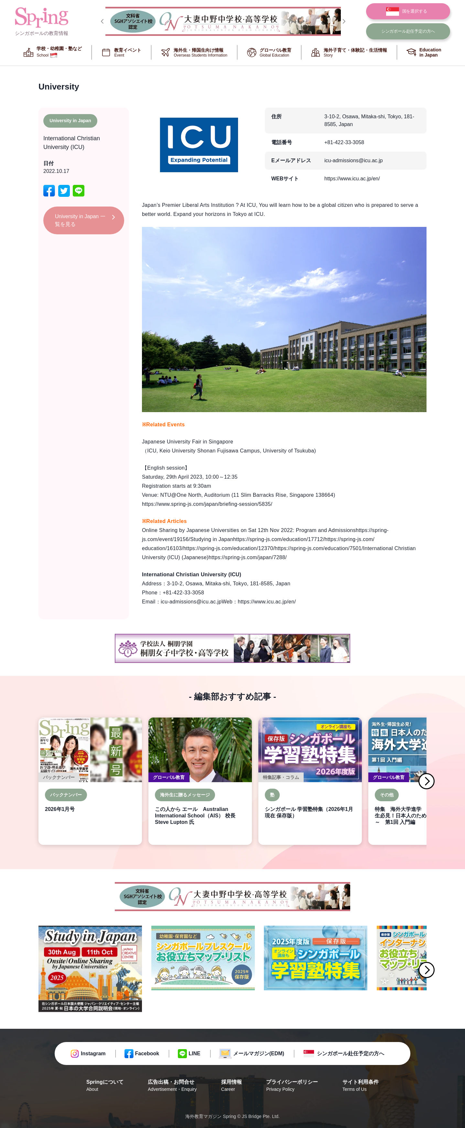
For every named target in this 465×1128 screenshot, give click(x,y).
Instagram (93, 1053)
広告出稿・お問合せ (172, 1086)
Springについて (105, 1086)
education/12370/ (254, 548)
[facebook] (49, 191)
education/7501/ (344, 548)
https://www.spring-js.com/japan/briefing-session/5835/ (207, 504)
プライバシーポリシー (292, 1086)
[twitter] (64, 191)
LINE (194, 1053)
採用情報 (231, 1086)
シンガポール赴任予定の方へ (350, 1053)
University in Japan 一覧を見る (80, 220)
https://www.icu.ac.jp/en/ (352, 178)
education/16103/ (162, 548)
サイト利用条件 (360, 1086)
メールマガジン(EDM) (258, 1053)
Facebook (147, 1053)
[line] (78, 191)
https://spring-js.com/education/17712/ (279, 539)
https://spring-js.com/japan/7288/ (248, 557)
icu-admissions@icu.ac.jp (353, 160)
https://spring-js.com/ (349, 539)
